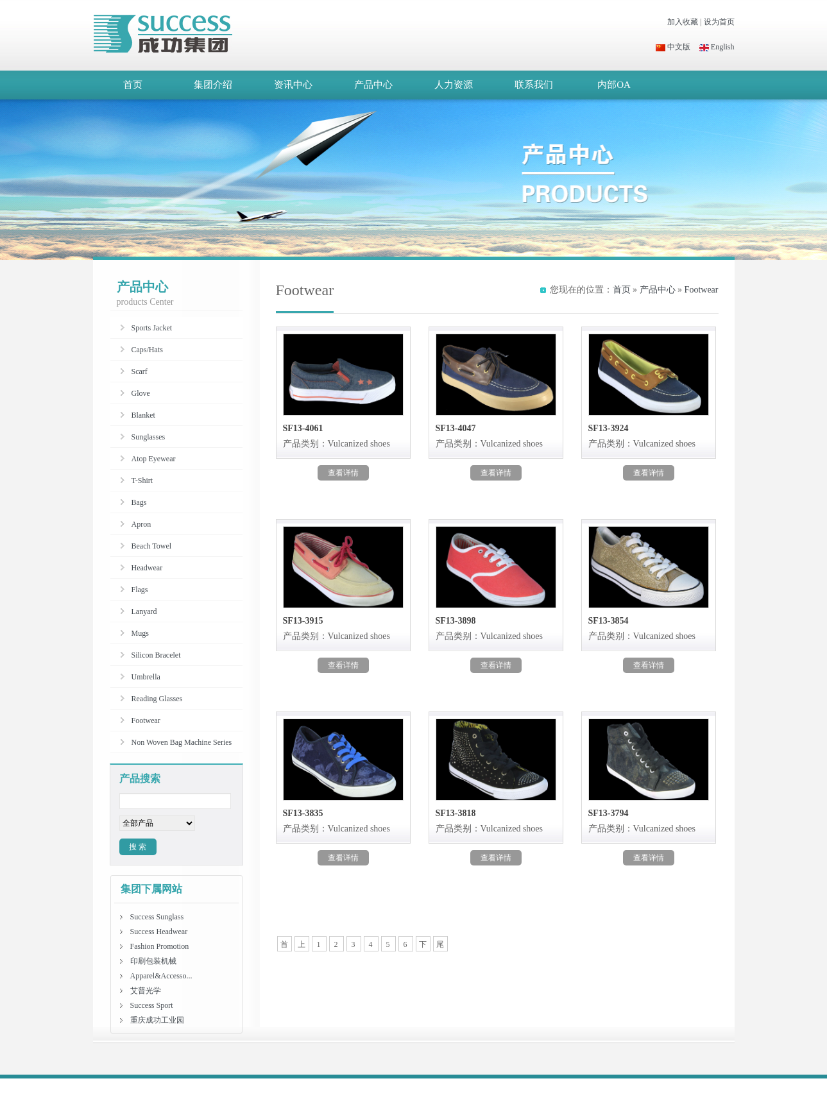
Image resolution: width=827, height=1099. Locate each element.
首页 (132, 85)
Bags (139, 502)
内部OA (614, 85)
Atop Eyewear (154, 458)
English (717, 46)
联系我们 (534, 85)
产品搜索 (139, 778)
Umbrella (146, 676)
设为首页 (719, 21)
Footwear (702, 289)
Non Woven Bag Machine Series (182, 742)
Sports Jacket (152, 327)
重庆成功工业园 (157, 1020)
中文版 (673, 46)
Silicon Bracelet (156, 655)
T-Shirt (142, 480)
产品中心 (373, 85)
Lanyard (144, 611)
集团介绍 (213, 85)
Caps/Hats (147, 349)
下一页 (423, 945)
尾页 (440, 945)
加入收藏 (682, 21)
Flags (140, 589)
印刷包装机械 (153, 961)
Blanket (143, 415)
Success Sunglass (157, 916)
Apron (141, 524)
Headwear (147, 567)
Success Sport (151, 1005)
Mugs (140, 633)
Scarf (140, 371)
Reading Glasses (157, 698)
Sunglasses (149, 436)
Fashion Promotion (159, 946)
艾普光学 (145, 990)
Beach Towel (152, 545)
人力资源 (453, 85)
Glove (141, 393)
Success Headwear (159, 931)
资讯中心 (293, 85)
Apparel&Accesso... (161, 975)
